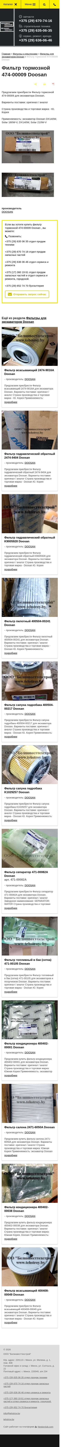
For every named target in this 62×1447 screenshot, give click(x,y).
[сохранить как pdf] (53, 84)
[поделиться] (35, 84)
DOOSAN (7, 211)
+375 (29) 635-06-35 (35, 30)
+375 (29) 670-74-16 (35, 21)
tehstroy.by (8, 1419)
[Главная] (7, 27)
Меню (30, 4)
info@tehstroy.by (11, 1413)
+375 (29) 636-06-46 (35, 40)
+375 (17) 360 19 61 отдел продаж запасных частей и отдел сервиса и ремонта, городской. (26, 275)
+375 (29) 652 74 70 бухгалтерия (24, 285)
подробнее (10, 402)
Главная (6, 54)
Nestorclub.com (45, 1426)
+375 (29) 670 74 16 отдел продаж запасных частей (25, 253)
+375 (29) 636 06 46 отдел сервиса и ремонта (27, 263)
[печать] (44, 84)
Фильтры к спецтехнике (25, 54)
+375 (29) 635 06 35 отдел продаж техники (25, 243)
